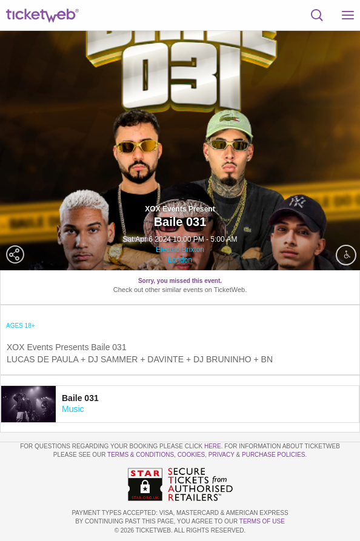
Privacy (221, 454)
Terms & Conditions (140, 454)
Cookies (191, 454)
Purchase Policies (273, 454)
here (212, 446)
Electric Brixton (180, 249)
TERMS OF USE (262, 521)
